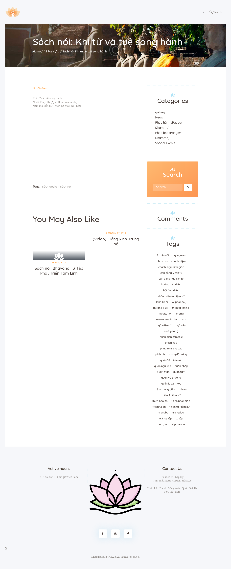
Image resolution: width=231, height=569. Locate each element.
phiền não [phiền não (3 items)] (171, 342)
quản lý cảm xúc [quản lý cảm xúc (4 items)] (171, 383)
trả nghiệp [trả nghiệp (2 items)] (165, 418)
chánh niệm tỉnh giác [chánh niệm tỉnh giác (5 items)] (171, 267)
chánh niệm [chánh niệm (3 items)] (178, 261)
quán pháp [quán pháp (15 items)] (181, 366)
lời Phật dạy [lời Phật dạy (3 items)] (179, 302)
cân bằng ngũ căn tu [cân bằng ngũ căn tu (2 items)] (171, 278)
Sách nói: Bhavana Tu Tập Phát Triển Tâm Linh (59, 271)
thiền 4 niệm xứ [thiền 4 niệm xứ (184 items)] (171, 395)
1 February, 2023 (116, 233)
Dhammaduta (99, 557)
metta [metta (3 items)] (180, 313)
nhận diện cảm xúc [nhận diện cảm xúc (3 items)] (171, 337)
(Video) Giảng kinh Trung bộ (116, 241)
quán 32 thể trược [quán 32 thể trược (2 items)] (171, 360)
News (159, 117)
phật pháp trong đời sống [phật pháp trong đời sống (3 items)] (171, 354)
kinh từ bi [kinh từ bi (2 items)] (162, 302)
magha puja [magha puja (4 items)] (160, 308)
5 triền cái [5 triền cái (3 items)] (163, 255)
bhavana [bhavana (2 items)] (162, 261)
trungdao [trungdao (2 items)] (178, 412)
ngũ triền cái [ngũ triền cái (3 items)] (164, 325)
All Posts (49, 51)
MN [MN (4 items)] (184, 319)
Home (37, 51)
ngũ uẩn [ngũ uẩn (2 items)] (181, 325)
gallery (160, 112)
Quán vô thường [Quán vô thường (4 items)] (171, 377)
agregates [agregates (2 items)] (179, 255)
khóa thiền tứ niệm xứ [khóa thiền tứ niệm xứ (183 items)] (171, 296)
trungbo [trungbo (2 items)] (163, 412)
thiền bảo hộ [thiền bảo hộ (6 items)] (160, 401)
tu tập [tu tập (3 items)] (179, 418)
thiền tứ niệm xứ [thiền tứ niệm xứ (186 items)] (179, 407)
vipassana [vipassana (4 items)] (178, 424)
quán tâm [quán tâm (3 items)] (179, 372)
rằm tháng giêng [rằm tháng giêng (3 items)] (166, 389)
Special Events (165, 143)
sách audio (49, 186)
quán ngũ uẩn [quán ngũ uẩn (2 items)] (162, 366)
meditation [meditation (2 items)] (165, 313)
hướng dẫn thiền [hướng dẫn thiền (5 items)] (171, 284)
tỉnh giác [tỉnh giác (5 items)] (163, 424)
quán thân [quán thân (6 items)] (163, 372)
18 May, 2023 (39, 88)
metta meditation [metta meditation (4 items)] (167, 319)
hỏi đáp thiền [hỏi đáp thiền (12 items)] (171, 290)
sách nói (65, 186)
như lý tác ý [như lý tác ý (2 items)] (171, 331)
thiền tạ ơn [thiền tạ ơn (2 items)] (159, 407)
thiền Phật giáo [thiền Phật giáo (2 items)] (180, 401)
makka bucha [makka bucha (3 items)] (180, 308)
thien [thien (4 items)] (183, 389)
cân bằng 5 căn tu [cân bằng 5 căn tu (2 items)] (171, 273)
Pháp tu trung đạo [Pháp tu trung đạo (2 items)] (171, 348)
